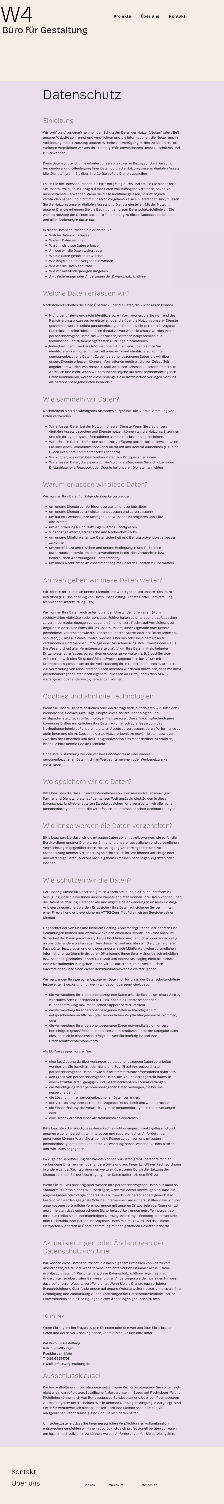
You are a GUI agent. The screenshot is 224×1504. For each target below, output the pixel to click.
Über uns (25, 1483)
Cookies (89, 1485)
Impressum (115, 1485)
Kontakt (23, 1472)
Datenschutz (148, 1485)
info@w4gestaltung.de (72, 1364)
